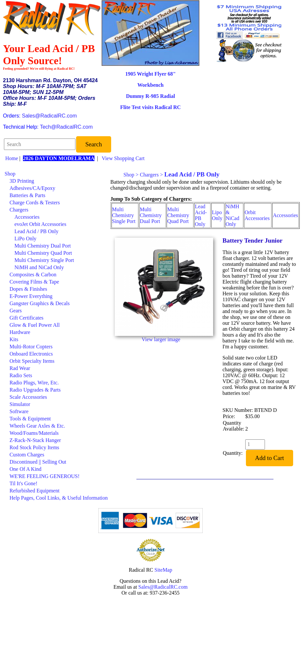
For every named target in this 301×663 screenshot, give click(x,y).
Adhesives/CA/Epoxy (32, 188)
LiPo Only (25, 238)
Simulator (20, 404)
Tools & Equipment (30, 418)
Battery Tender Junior (253, 240)
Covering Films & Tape (34, 282)
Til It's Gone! (23, 483)
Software (19, 411)
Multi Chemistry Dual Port (42, 246)
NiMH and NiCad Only (39, 267)
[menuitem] (56, 174)
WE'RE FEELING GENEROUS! (45, 476)
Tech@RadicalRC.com (66, 127)
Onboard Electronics (31, 354)
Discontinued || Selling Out (38, 462)
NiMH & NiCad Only (232, 215)
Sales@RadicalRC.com (49, 116)
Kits (14, 339)
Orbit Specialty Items (32, 361)
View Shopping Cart (123, 158)
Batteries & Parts (27, 195)
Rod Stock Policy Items (34, 447)
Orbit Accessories (257, 215)
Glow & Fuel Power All (35, 325)
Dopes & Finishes (28, 289)
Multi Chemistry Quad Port (43, 253)
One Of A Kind (25, 469)
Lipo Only (217, 215)
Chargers (19, 209)
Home (11, 158)
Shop (10, 173)
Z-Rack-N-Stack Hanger (35, 440)
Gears (16, 310)
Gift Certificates (27, 318)
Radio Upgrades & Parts (35, 390)
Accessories (26, 217)
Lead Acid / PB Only (36, 231)
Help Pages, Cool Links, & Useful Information (59, 498)
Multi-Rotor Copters (31, 346)
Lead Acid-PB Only (201, 215)
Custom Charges (27, 454)
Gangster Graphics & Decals (40, 303)
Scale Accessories (28, 397)
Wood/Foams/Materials (34, 433)
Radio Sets (21, 375)
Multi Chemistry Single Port (44, 260)
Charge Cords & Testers (35, 202)
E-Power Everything (31, 296)
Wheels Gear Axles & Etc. (37, 426)
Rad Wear (20, 368)
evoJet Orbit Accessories (40, 224)
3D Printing (22, 181)
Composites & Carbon (33, 274)
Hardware (20, 332)
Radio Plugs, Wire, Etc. (34, 382)
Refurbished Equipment (34, 490)
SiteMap (163, 570)
